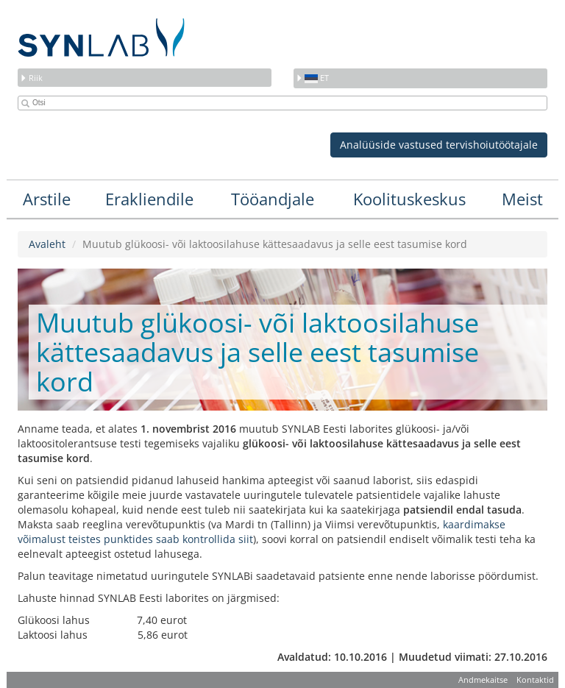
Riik (31, 77)
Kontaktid (535, 679)
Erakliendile (149, 199)
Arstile (47, 199)
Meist (522, 199)
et (312, 77)
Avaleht (47, 244)
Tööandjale (272, 199)
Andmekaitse (483, 679)
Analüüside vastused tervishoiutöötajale (439, 145)
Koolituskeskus (409, 199)
